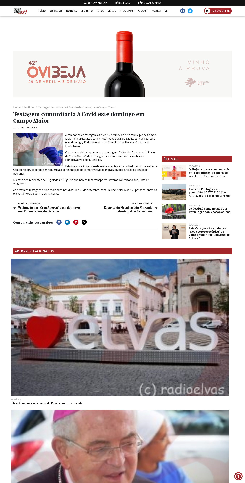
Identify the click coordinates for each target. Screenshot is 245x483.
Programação (148, 477)
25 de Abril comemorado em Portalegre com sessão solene (209, 210)
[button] (207, 10)
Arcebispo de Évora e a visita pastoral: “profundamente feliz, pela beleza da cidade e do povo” (94, 302)
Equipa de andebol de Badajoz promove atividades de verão (200, 300)
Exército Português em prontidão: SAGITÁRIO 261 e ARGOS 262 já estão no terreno (209, 192)
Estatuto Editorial (120, 477)
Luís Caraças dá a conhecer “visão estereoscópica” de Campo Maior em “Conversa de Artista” (209, 233)
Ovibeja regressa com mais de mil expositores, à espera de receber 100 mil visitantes (209, 173)
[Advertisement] (197, 128)
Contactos (170, 477)
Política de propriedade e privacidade (208, 477)
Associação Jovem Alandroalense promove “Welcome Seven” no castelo (147, 302)
